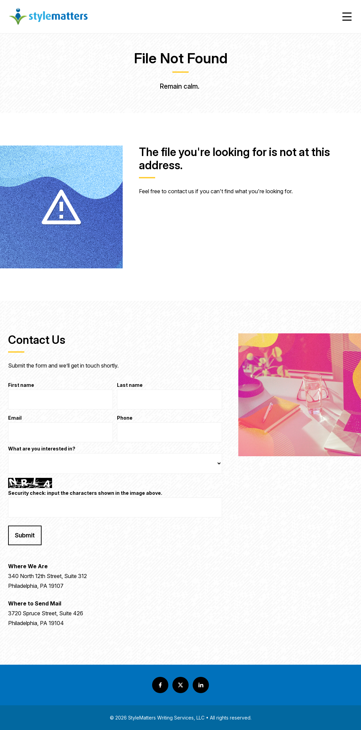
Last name (130, 385)
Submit (25, 535)
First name (21, 385)
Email (15, 418)
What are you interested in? (41, 448)
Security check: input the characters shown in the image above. (85, 493)
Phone (125, 418)
